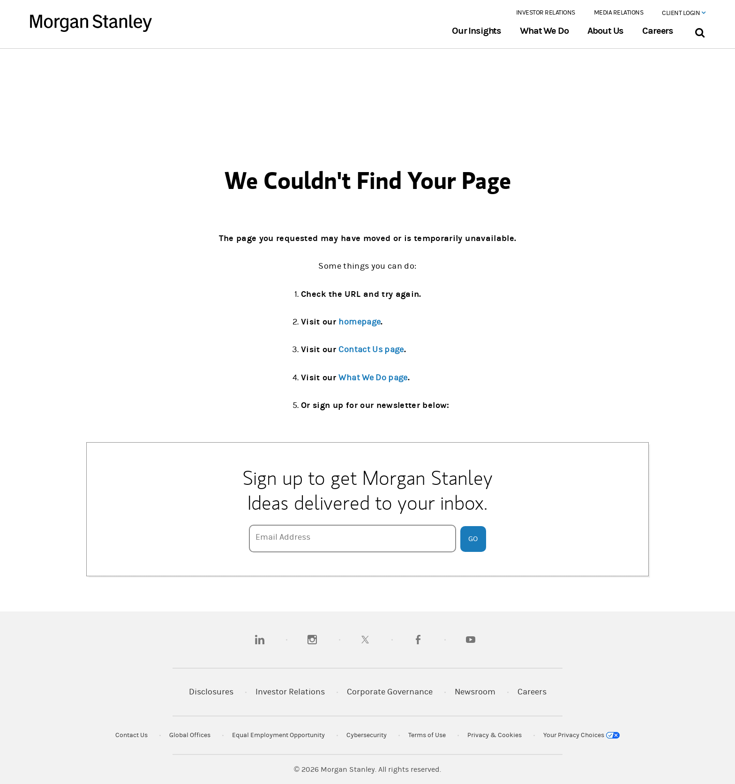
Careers (657, 31)
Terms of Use (427, 735)
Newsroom (475, 692)
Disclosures (211, 692)
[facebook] (418, 639)
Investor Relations (545, 12)
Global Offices (189, 735)
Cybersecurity (366, 735)
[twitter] (365, 639)
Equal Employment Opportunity (278, 735)
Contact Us (131, 735)
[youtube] (470, 639)
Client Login (683, 13)
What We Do (544, 31)
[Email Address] (352, 538)
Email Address (282, 537)
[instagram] (312, 639)
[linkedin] (259, 639)
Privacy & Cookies (494, 735)
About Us (605, 31)
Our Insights (476, 31)
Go (473, 539)
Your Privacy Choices (581, 735)
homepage (359, 322)
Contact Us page (371, 349)
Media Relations (619, 12)
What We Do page (372, 378)
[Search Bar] (699, 30)
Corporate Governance (390, 692)
